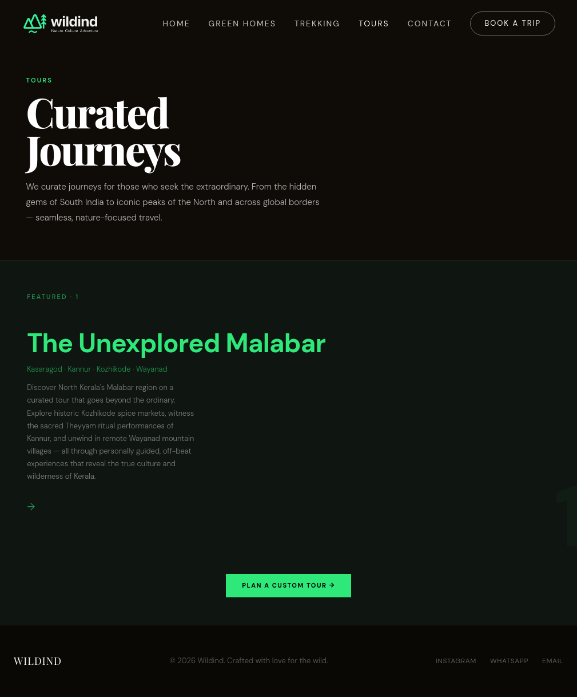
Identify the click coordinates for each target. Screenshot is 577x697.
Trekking (316, 23)
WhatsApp (509, 661)
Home (175, 23)
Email (552, 661)
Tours (372, 23)
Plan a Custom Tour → (288, 586)
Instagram (456, 661)
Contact (429, 23)
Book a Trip (511, 23)
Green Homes (240, 23)
